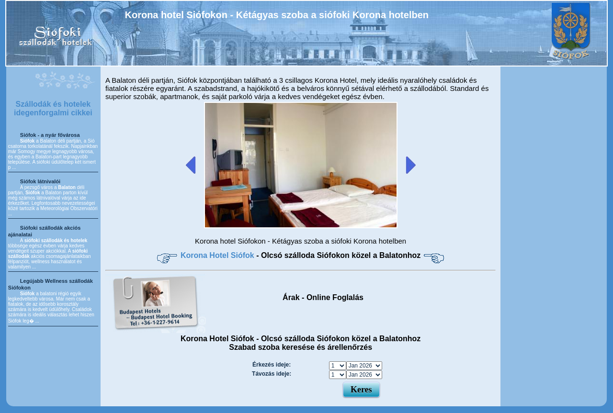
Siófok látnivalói (40, 181)
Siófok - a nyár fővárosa (50, 135)
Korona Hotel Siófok (218, 255)
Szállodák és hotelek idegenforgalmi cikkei (53, 108)
